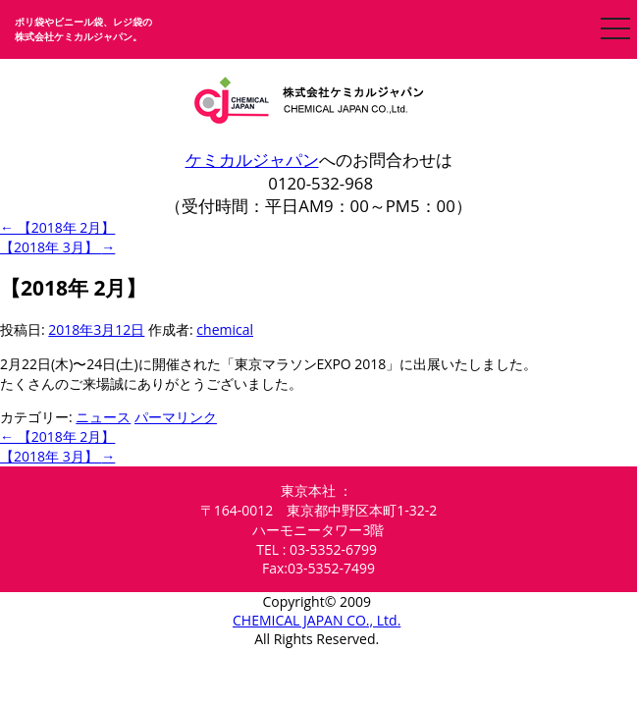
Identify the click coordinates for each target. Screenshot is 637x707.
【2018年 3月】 (57, 247)
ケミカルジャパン (252, 159)
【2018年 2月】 (57, 227)
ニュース (103, 417)
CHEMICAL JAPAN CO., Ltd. (316, 620)
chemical (224, 329)
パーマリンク (175, 417)
